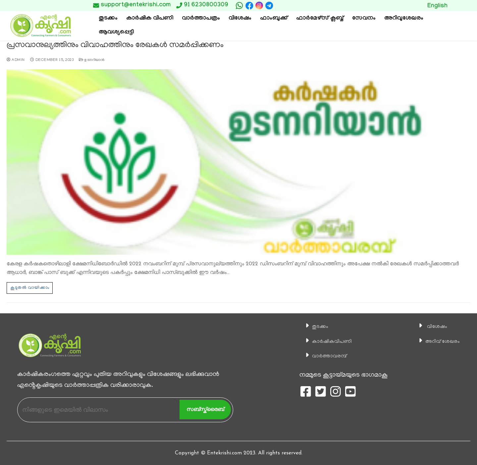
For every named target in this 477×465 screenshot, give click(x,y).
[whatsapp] (239, 6)
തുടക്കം (314, 326)
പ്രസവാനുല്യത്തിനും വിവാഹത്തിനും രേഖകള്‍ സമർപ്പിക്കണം (111, 45)
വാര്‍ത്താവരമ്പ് (325, 355)
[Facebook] (249, 6)
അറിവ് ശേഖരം (438, 340)
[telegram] (269, 6)
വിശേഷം (430, 326)
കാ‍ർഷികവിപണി (328, 340)
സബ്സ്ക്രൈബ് (205, 409)
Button (373, 5)
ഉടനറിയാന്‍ (91, 60)
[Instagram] (259, 5)
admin (16, 60)
